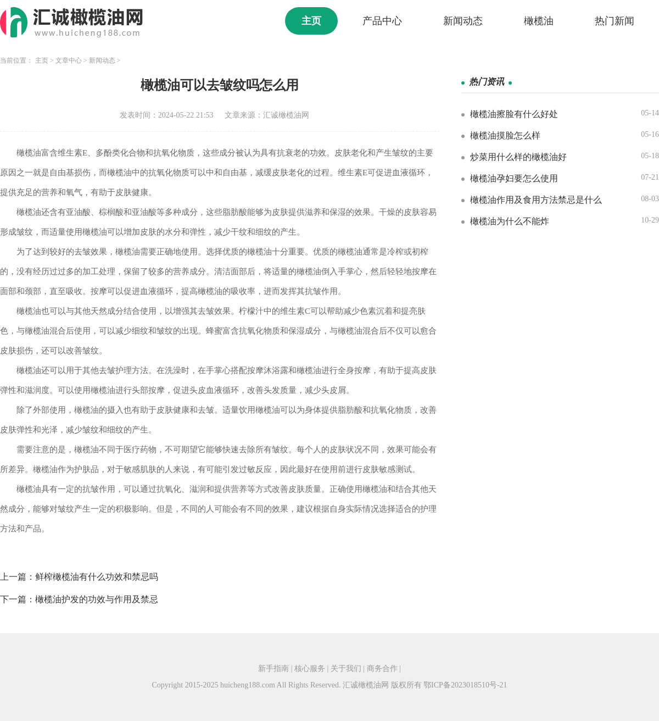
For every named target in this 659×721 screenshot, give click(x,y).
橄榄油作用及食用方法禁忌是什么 (536, 199)
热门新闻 (614, 20)
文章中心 (68, 60)
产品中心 (382, 20)
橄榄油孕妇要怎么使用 (514, 178)
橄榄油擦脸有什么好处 (514, 114)
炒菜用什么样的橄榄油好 (518, 157)
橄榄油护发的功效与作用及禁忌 (96, 599)
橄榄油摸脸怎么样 (505, 135)
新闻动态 (463, 20)
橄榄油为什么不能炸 (509, 221)
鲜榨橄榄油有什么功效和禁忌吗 (96, 576)
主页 (311, 20)
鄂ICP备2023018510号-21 (465, 685)
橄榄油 (539, 20)
